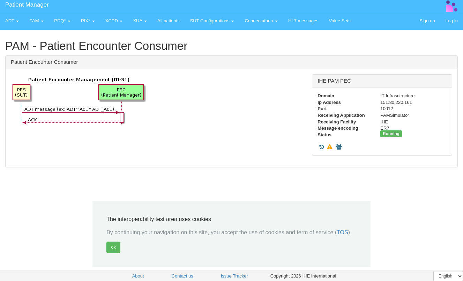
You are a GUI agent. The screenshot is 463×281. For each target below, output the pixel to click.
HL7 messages (303, 20)
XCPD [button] (114, 20)
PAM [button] (36, 20)
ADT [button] (12, 20)
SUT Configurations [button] (212, 20)
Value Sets (340, 20)
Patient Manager (27, 4)
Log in (452, 20)
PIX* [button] (88, 20)
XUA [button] (140, 20)
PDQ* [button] (62, 20)
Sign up (427, 20)
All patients (168, 20)
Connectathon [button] (261, 20)
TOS (342, 232)
